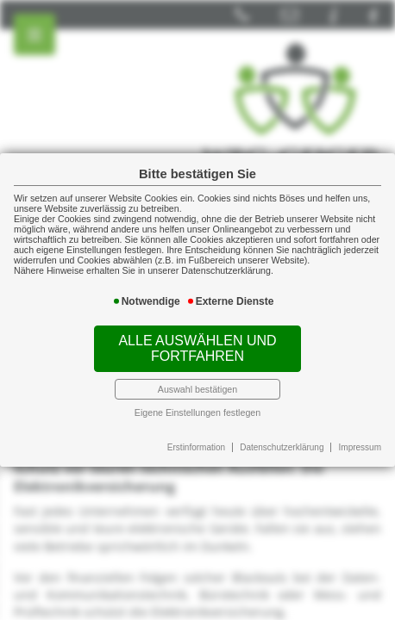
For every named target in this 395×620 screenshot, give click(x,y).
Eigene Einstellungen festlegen (197, 412)
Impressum (360, 447)
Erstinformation (196, 447)
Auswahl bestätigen (197, 389)
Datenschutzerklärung (281, 447)
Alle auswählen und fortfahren (197, 348)
